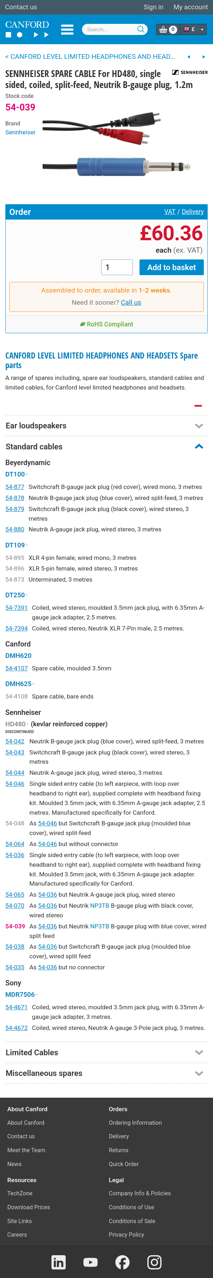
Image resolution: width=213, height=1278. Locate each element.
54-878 (14, 497)
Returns (119, 1150)
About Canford (25, 1122)
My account (191, 7)
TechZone (20, 1193)
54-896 (14, 568)
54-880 (14, 529)
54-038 (14, 946)
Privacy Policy (126, 1234)
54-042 (14, 741)
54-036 (14, 855)
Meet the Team (26, 1150)
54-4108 (16, 696)
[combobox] (115, 29)
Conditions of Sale (132, 1221)
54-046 (14, 783)
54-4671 (16, 1007)
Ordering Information (135, 1122)
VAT (170, 211)
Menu (67, 30)
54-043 (14, 752)
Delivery (193, 211)
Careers (17, 1234)
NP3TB (99, 905)
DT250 (16, 595)
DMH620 (18, 656)
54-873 (14, 579)
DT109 (16, 545)
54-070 (14, 905)
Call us (131, 302)
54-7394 (16, 628)
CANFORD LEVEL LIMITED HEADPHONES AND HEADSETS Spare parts (101, 360)
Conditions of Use (131, 1207)
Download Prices (28, 1207)
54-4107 (16, 668)
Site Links (19, 1221)
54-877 (14, 486)
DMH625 (20, 684)
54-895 (14, 557)
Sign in (153, 7)
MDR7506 (21, 995)
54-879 (14, 508)
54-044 (14, 772)
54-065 (14, 894)
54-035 (14, 967)
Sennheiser (20, 132)
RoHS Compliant (106, 324)
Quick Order (124, 1164)
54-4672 (16, 1027)
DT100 (16, 474)
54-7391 (16, 607)
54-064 (14, 843)
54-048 (14, 823)
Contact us (21, 7)
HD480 (17, 724)
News (14, 1164)
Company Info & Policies (140, 1193)
